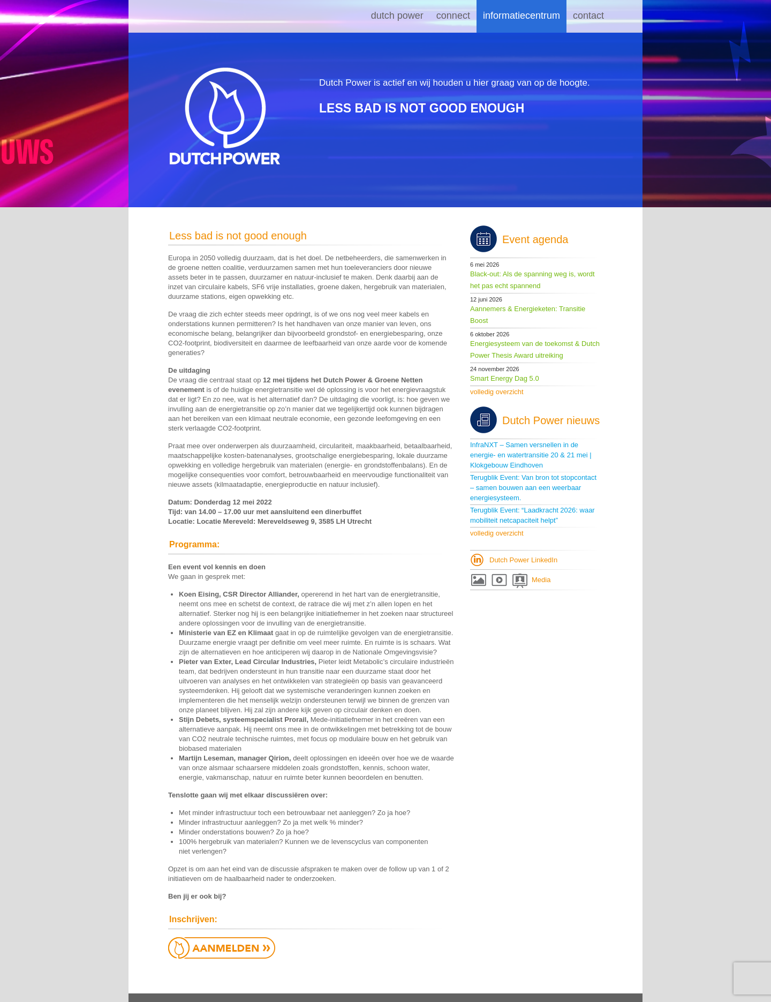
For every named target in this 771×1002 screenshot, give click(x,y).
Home (351, 16)
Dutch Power (397, 15)
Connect (453, 15)
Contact (588, 15)
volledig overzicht (497, 392)
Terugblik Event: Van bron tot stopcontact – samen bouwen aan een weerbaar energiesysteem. (533, 487)
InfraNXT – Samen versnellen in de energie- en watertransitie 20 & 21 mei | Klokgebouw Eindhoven (531, 455)
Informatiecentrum (521, 15)
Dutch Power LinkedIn (523, 560)
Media (541, 580)
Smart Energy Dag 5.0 (504, 378)
